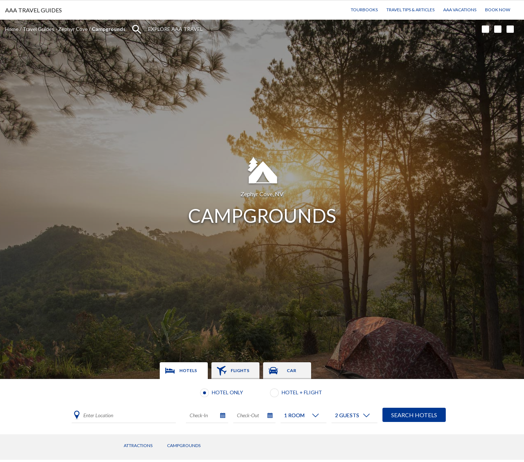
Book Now (497, 9)
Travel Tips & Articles (410, 9)
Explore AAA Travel (175, 29)
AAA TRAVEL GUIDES (33, 10)
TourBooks (364, 9)
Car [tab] (291, 370)
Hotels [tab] (188, 370)
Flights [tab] (240, 370)
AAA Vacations (459, 9)
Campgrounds (184, 445)
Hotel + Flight (302, 392)
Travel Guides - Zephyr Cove (55, 29)
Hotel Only (227, 392)
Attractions (138, 445)
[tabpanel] (262, 406)
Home (12, 29)
